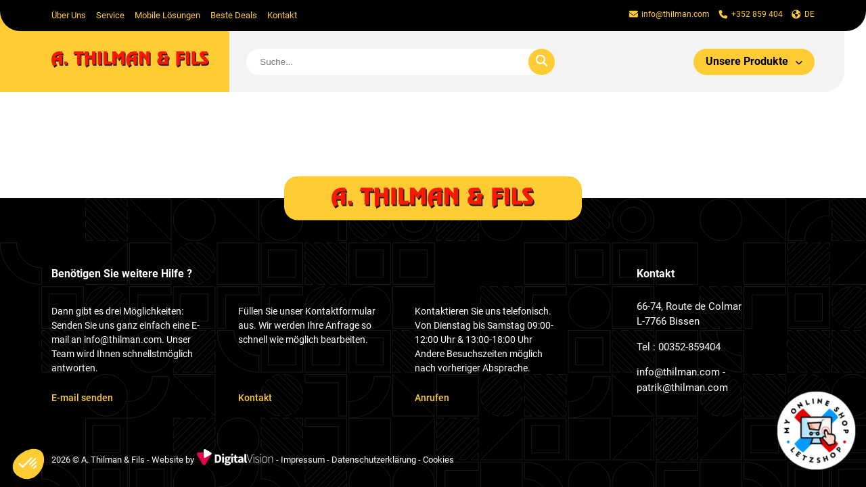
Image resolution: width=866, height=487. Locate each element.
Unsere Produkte (754, 61)
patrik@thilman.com (682, 387)
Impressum (303, 460)
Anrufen (432, 397)
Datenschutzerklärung (374, 460)
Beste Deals (233, 15)
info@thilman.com (678, 372)
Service (110, 15)
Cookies (438, 460)
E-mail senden (82, 397)
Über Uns (68, 15)
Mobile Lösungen (167, 15)
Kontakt (282, 15)
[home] (140, 61)
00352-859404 (689, 347)
